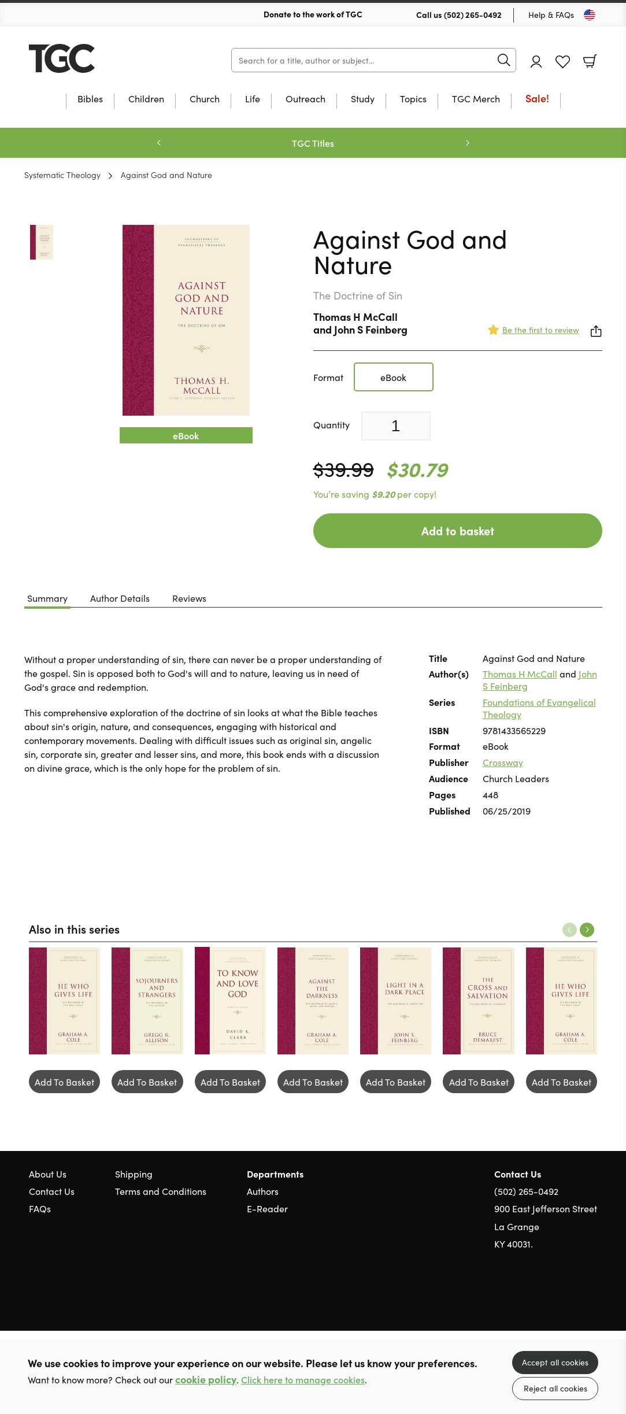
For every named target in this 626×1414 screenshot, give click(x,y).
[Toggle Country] (589, 15)
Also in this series (74, 928)
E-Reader (267, 1208)
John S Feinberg (371, 329)
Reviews (189, 597)
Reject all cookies (555, 1388)
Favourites (562, 62)
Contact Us (52, 1190)
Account (536, 61)
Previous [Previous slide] (159, 143)
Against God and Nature (166, 174)
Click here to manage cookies (303, 1379)
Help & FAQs (551, 14)
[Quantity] (396, 426)
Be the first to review (540, 329)
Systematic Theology (62, 174)
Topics (413, 99)
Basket (590, 61)
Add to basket (457, 530)
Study (363, 99)
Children (146, 99)
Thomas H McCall (355, 316)
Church (205, 99)
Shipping (134, 1173)
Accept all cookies (555, 1362)
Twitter (550, 1299)
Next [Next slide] (467, 143)
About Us (47, 1173)
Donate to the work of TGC (313, 14)
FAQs (40, 1208)
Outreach (305, 99)
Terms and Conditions (160, 1190)
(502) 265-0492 (473, 14)
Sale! (537, 99)
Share (596, 331)
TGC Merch (476, 99)
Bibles (90, 99)
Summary (47, 597)
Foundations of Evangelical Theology (539, 707)
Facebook (571, 1299)
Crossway (503, 762)
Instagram (591, 1299)
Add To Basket (64, 1081)
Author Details (120, 597)
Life (252, 99)
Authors (263, 1190)
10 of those (101, 58)
